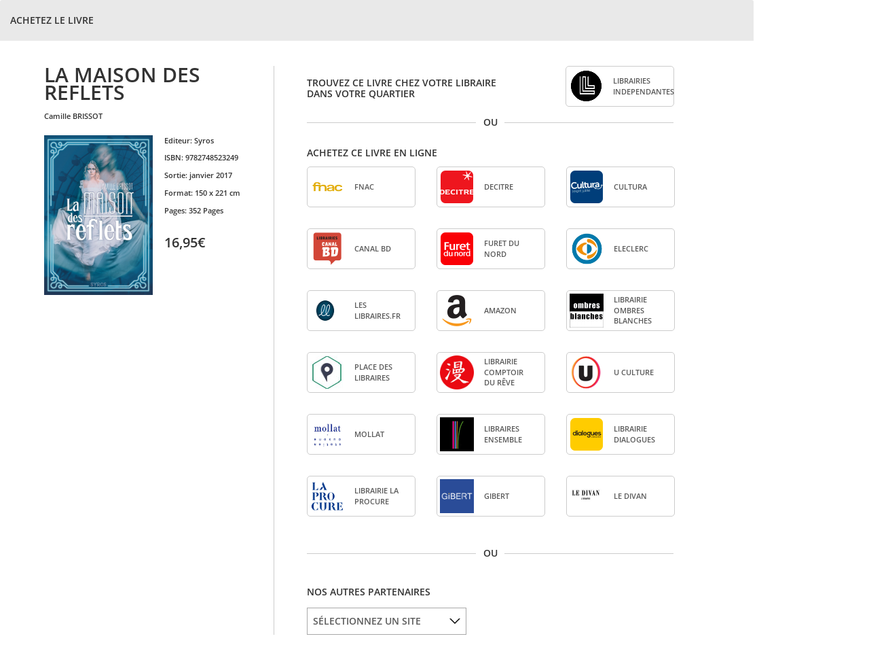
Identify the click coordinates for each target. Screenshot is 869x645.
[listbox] (386, 621)
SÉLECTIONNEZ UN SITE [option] (367, 620)
